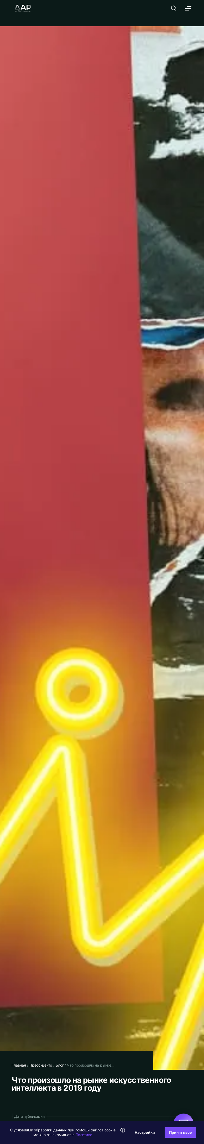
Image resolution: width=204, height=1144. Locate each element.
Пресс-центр (40, 1065)
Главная (19, 1065)
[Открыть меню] (188, 8)
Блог (60, 1065)
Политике (84, 1134)
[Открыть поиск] (173, 8)
